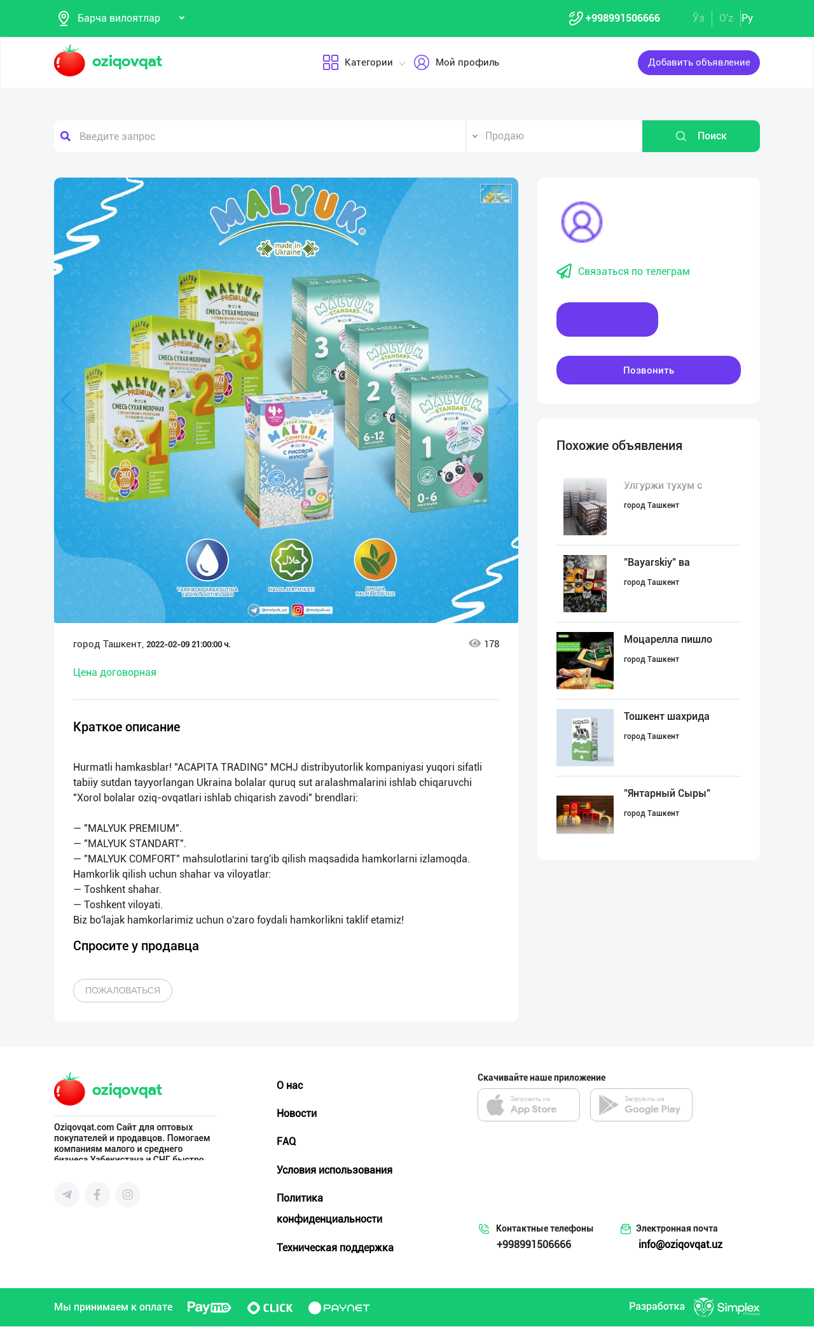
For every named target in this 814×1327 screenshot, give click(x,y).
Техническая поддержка (335, 1248)
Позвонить (648, 370)
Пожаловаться (122, 991)
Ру (747, 18)
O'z (726, 18)
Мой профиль (456, 63)
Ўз (699, 18)
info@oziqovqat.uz (680, 1245)
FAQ (286, 1142)
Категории (358, 63)
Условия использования (334, 1170)
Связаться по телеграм (623, 272)
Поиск (701, 136)
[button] (496, 194)
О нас (290, 1086)
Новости (297, 1114)
